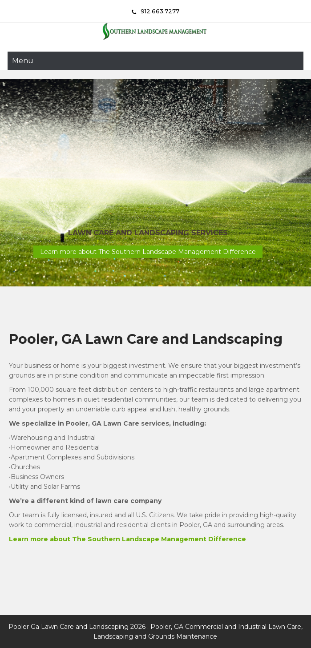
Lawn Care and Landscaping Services (148, 233)
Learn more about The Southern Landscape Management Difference (148, 252)
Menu (22, 60)
